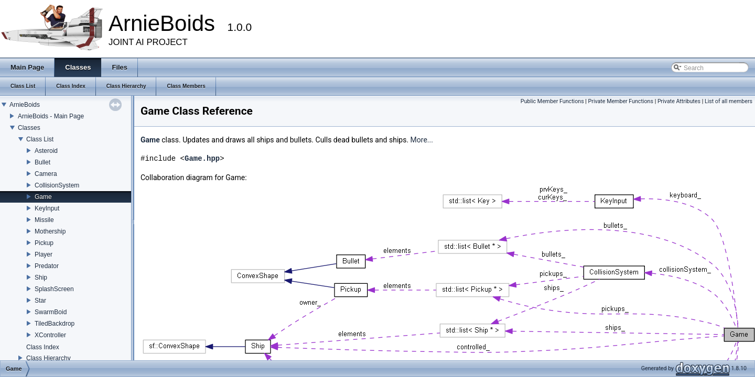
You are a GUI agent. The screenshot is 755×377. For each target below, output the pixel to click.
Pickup (44, 243)
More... (422, 140)
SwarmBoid (51, 312)
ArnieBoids (24, 104)
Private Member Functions (620, 101)
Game (43, 197)
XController (50, 335)
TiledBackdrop (54, 323)
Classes (29, 127)
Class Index (42, 347)
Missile (44, 220)
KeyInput (47, 208)
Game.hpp (202, 158)
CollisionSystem (57, 185)
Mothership (50, 231)
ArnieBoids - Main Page (51, 116)
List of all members (728, 101)
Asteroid (46, 150)
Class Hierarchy (48, 358)
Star (40, 300)
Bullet (42, 162)
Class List (39, 139)
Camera (46, 174)
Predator (47, 266)
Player (43, 254)
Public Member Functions (552, 101)
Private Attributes (678, 101)
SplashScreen (54, 289)
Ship (41, 277)
